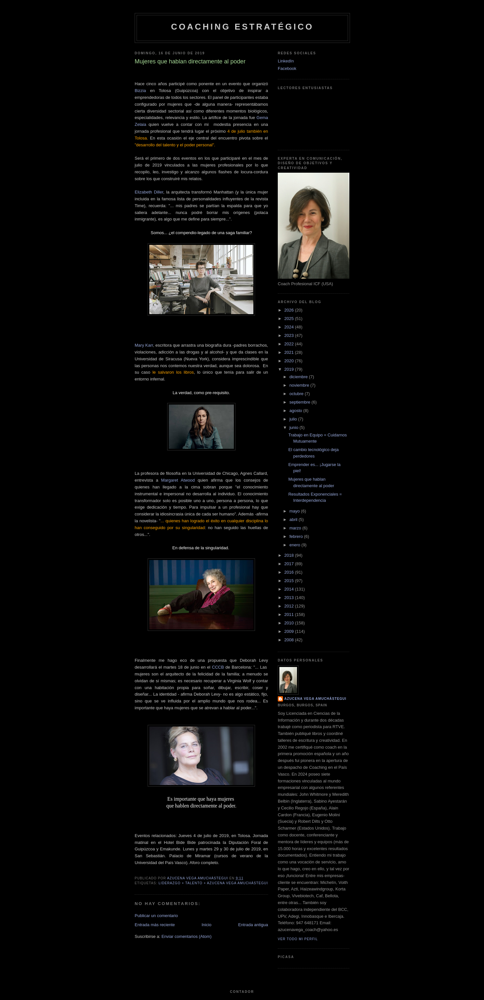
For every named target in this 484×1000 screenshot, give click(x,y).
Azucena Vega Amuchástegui (315, 698)
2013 (289, 597)
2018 (289, 555)
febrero (296, 536)
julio (293, 419)
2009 (289, 631)
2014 (289, 589)
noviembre (299, 385)
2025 (289, 318)
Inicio (206, 924)
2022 (289, 343)
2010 (289, 622)
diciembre (299, 376)
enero (295, 544)
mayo (295, 511)
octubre (297, 393)
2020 (289, 360)
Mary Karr (144, 345)
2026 (289, 310)
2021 (289, 352)
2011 (289, 614)
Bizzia (140, 90)
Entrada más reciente (155, 924)
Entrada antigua (253, 924)
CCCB (218, 667)
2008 (289, 639)
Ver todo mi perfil (298, 939)
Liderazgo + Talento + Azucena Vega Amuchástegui (213, 883)
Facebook (287, 68)
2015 (289, 580)
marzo (295, 528)
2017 (289, 563)
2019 (289, 369)
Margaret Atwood (178, 480)
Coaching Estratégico (242, 27)
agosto (296, 410)
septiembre (300, 402)
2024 (289, 327)
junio (294, 427)
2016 (289, 572)
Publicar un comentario (156, 915)
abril (294, 519)
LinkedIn (286, 61)
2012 (289, 606)
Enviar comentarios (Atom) (186, 936)
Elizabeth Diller (149, 192)
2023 (289, 335)
